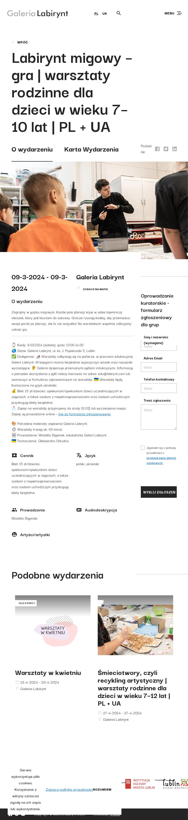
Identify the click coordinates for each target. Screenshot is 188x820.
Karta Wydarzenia (91, 148)
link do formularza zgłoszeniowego (84, 413)
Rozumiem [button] (102, 789)
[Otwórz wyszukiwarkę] (118, 13)
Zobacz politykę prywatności (69, 789)
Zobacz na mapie (95, 289)
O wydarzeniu (32, 148)
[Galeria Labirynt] (34, 13)
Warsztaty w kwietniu (48, 672)
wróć (19, 42)
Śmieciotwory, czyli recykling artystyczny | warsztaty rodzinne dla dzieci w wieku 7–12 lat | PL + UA (134, 687)
